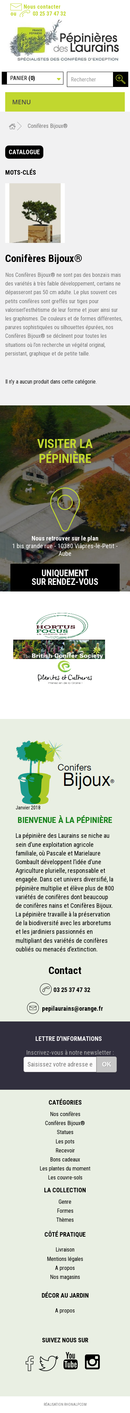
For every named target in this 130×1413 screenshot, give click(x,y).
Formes (65, 1211)
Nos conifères (65, 1114)
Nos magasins (65, 1277)
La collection (65, 1190)
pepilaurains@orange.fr (72, 1008)
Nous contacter (42, 6)
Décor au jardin (65, 1295)
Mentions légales (65, 1259)
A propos (65, 1268)
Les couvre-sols (65, 1177)
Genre (65, 1202)
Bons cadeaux (65, 1159)
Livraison (65, 1249)
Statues (65, 1132)
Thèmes (65, 1220)
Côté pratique (65, 1234)
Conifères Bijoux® (65, 1123)
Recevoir (65, 1150)
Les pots (65, 1141)
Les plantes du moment (65, 1168)
